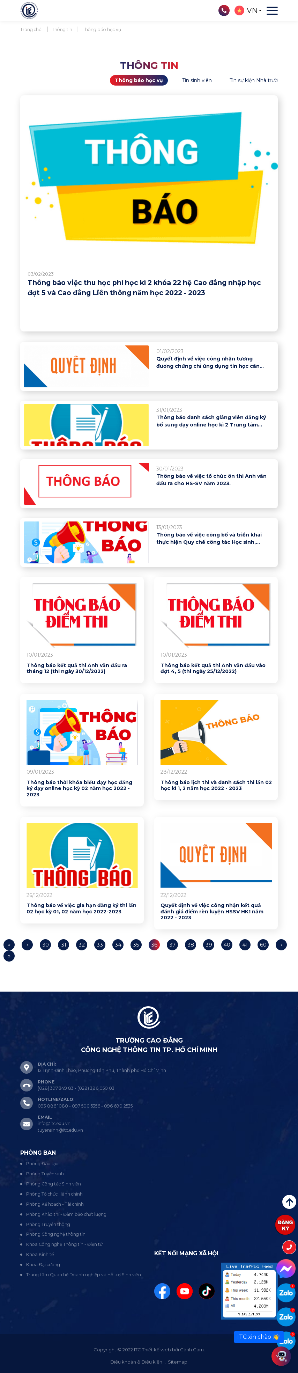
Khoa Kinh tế (40, 1254)
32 (82, 944)
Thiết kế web (156, 1349)
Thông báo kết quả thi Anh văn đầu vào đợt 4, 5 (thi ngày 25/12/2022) (213, 669)
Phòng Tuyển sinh (45, 1173)
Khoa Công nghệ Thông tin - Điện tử (64, 1244)
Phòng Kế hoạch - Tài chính (55, 1204)
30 (45, 944)
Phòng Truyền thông (48, 1224)
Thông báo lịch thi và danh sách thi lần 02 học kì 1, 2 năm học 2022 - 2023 (216, 786)
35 (136, 944)
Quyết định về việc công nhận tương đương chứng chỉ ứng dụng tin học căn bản (208, 363)
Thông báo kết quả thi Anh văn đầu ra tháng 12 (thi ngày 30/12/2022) (77, 669)
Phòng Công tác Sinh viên (53, 1183)
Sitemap (177, 1362)
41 (245, 944)
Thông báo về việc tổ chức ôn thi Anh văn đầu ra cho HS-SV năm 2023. (211, 480)
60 (263, 944)
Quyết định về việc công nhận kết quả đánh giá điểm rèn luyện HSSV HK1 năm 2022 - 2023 (212, 912)
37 (172, 944)
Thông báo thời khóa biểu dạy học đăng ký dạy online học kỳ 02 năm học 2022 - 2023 (79, 789)
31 (63, 944)
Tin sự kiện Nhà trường (257, 80)
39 (209, 944)
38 (190, 944)
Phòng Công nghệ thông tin (55, 1234)
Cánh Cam (192, 1349)
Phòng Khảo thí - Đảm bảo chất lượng (66, 1214)
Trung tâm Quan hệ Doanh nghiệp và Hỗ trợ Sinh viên (83, 1274)
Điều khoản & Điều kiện (136, 1362)
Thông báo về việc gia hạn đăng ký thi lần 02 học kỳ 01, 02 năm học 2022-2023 (81, 909)
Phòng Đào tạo (42, 1163)
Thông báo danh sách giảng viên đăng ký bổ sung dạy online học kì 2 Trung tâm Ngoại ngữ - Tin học (211, 421)
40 (227, 944)
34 (118, 944)
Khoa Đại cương (43, 1264)
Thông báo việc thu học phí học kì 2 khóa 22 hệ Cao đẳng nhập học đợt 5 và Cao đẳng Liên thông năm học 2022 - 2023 (144, 287)
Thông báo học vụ (139, 80)
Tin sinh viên (197, 80)
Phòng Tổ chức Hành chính (54, 1194)
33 (100, 944)
